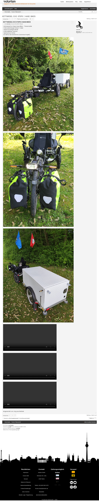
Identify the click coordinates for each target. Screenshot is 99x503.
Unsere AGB (26, 475)
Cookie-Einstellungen (26, 488)
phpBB (9, 426)
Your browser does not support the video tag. (30, 337)
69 (81, 31)
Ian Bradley (11, 425)
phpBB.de (18, 428)
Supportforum (87, 1)
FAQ (76, 1)
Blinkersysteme (69, 1)
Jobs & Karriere (25, 491)
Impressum (25, 472)
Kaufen (62, 1)
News (80, 1)
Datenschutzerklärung (26, 485)
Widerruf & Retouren (26, 482)
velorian (78, 29)
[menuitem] (15, 9)
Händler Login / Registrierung (26, 495)
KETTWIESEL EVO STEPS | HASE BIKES (18, 16)
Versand (26, 479)
